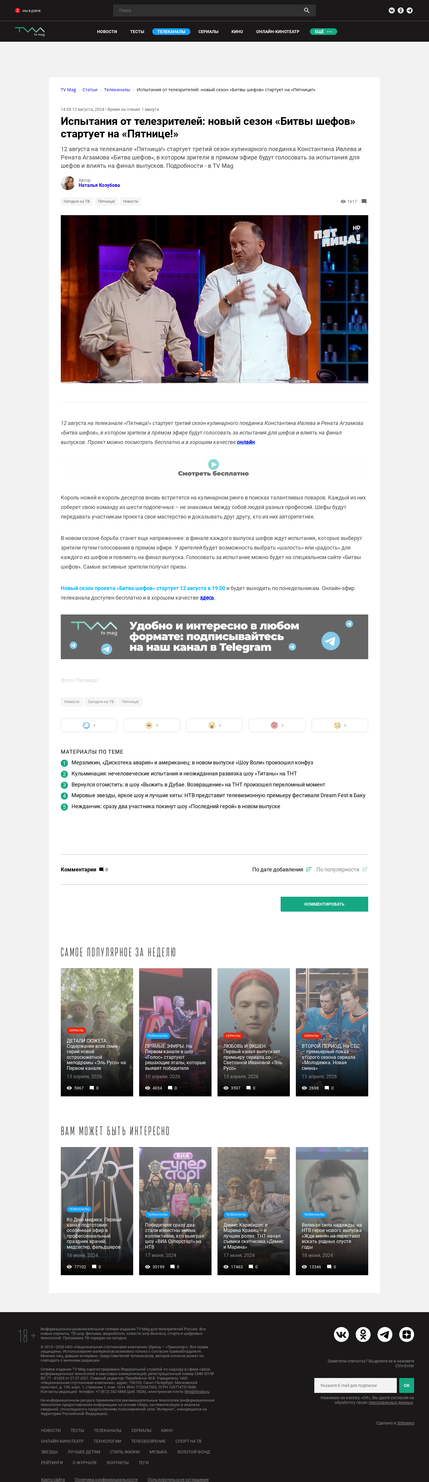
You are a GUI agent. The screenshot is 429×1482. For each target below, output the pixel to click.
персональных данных (391, 1402)
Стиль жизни (125, 1452)
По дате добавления (277, 869)
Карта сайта (53, 1479)
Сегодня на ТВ (77, 201)
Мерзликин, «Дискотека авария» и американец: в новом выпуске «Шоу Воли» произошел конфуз (192, 762)
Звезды (49, 1452)
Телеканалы (108, 1430)
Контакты (118, 1462)
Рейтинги (52, 1462)
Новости (130, 201)
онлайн (246, 442)
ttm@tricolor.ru (197, 1391)
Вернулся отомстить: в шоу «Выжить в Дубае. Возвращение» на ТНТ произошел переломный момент (198, 784)
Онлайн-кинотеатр (62, 1441)
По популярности (337, 869)
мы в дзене (28, 11)
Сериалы (141, 1430)
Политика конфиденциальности (106, 1479)
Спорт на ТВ (188, 1441)
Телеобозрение (148, 1441)
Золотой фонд (193, 1452)
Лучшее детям (84, 1452)
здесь (207, 598)
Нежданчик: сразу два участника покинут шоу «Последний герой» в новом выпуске (176, 806)
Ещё (319, 31)
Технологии (107, 1441)
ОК (406, 1385)
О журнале (85, 1462)
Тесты (77, 1430)
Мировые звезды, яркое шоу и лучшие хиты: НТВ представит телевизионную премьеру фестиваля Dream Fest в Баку (219, 795)
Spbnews (405, 1423)
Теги (144, 1462)
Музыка (158, 1452)
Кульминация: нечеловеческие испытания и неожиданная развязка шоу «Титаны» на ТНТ (184, 773)
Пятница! (106, 201)
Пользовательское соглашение (178, 1479)
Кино (167, 1430)
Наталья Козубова (99, 185)
